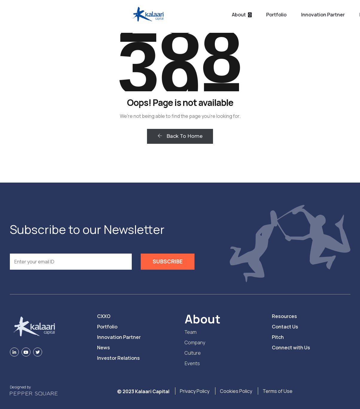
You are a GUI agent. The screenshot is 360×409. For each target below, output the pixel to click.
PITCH (337, 15)
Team (191, 332)
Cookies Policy (236, 391)
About (119, 14)
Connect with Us (291, 347)
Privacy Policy (194, 391)
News (103, 347)
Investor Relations (118, 358)
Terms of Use (277, 391)
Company (195, 342)
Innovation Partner (203, 14)
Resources (251, 14)
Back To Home (180, 136)
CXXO (104, 316)
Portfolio (156, 14)
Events (192, 363)
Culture (193, 353)
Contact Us (285, 326)
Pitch (278, 337)
